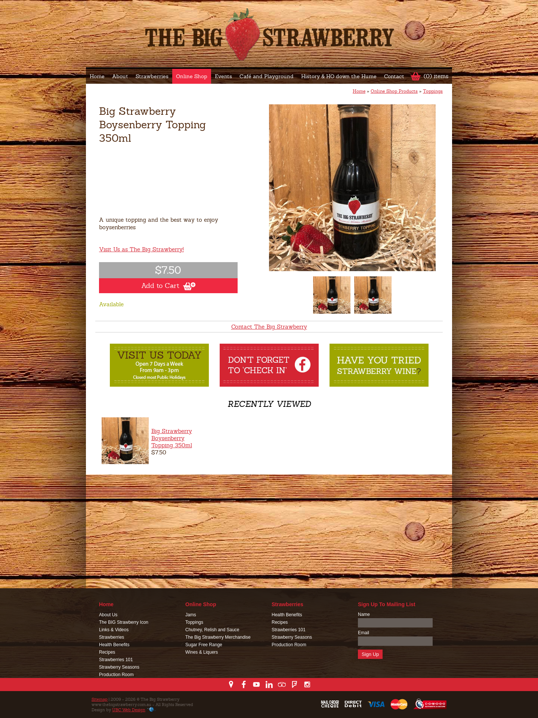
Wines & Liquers (201, 652)
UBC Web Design (128, 709)
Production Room (116, 674)
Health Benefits (114, 644)
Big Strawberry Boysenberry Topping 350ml (171, 438)
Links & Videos (114, 629)
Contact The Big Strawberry (269, 326)
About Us (108, 614)
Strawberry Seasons (119, 667)
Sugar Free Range (203, 644)
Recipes (107, 652)
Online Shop (191, 76)
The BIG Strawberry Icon (123, 622)
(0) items (436, 76)
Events (223, 76)
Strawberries (152, 76)
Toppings (433, 91)
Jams (190, 614)
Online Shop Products (394, 91)
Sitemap (100, 699)
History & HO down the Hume (339, 76)
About (120, 76)
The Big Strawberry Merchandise (218, 637)
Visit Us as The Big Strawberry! (141, 249)
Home (97, 76)
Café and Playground (266, 76)
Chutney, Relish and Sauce (212, 629)
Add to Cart (168, 285)
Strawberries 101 (116, 659)
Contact (394, 76)
